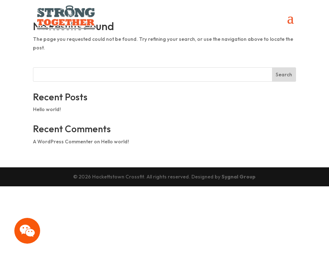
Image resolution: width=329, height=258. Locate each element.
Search (284, 74)
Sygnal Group (238, 176)
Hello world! (47, 109)
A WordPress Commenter (63, 141)
